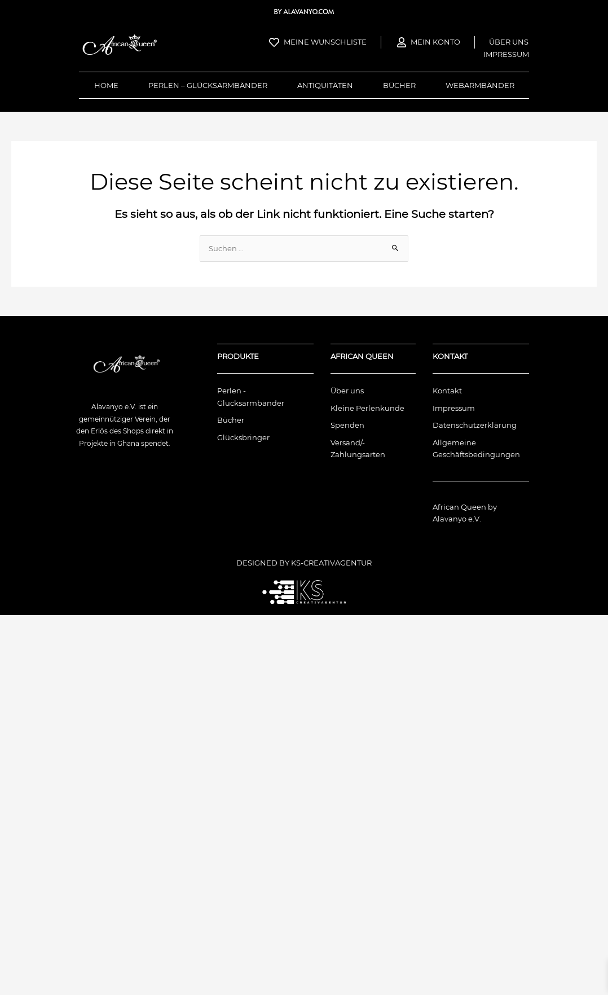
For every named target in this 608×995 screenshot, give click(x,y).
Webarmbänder (480, 85)
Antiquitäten (325, 85)
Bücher (399, 85)
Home (106, 85)
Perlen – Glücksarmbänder (207, 85)
